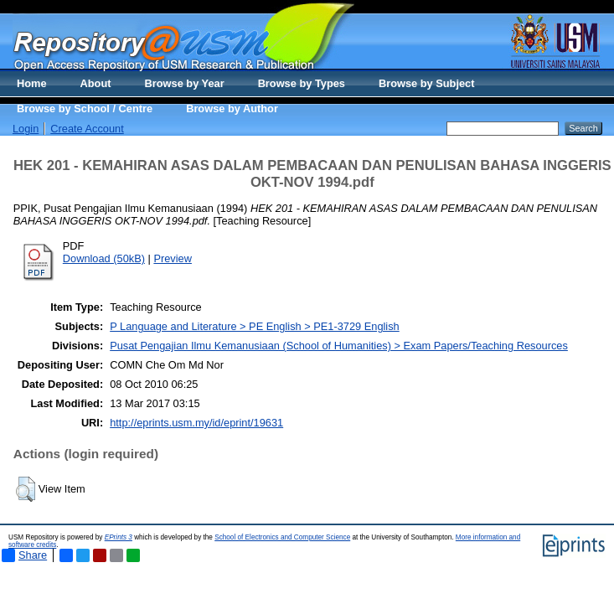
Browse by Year (184, 83)
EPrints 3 (118, 537)
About (95, 83)
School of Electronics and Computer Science (282, 537)
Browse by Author (232, 108)
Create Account (87, 128)
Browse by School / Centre (84, 108)
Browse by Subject (427, 83)
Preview (172, 258)
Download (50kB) (104, 258)
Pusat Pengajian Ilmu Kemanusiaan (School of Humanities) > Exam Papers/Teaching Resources (339, 345)
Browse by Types (301, 83)
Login (26, 128)
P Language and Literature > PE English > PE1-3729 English (255, 326)
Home (32, 83)
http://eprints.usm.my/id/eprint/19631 (196, 422)
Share (24, 555)
